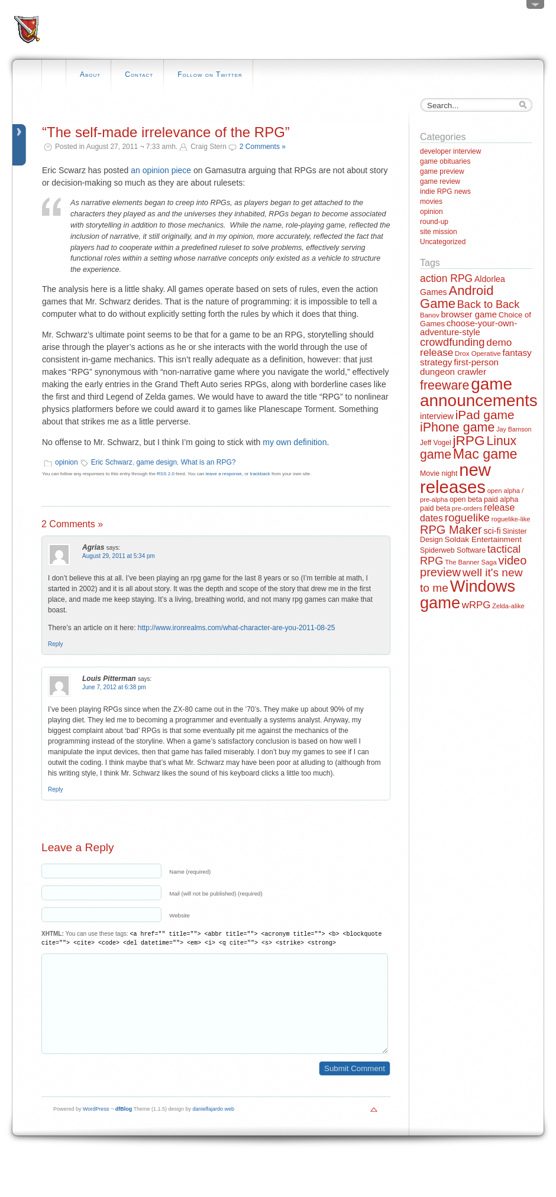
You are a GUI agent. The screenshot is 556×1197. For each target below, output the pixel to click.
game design (156, 462)
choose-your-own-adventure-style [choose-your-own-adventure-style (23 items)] (468, 327)
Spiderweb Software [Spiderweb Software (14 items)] (453, 550)
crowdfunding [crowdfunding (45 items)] (452, 342)
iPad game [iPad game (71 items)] (485, 414)
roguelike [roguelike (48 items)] (467, 517)
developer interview (450, 151)
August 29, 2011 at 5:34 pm (118, 556)
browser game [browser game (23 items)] (468, 314)
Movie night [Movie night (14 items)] (438, 473)
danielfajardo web (214, 1127)
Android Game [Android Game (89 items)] (456, 297)
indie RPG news (445, 191)
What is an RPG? (208, 462)
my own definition (295, 442)
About (90, 74)
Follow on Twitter (210, 74)
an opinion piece (161, 170)
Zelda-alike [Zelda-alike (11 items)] (508, 605)
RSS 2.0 (165, 473)
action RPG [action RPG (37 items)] (446, 278)
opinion (66, 462)
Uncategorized (443, 242)
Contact (139, 74)
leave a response (224, 473)
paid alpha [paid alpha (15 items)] (501, 499)
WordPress (96, 1127)
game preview (442, 171)
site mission (438, 232)
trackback (260, 473)
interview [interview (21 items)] (437, 416)
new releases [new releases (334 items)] (455, 478)
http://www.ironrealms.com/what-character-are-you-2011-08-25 (236, 628)
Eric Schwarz (111, 462)
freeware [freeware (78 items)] (444, 385)
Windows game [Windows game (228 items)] (467, 594)
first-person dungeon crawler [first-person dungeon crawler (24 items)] (459, 366)
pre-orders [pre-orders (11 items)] (467, 508)
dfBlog (123, 1127)
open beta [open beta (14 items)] (466, 499)
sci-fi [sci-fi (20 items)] (492, 531)
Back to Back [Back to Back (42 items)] (488, 304)
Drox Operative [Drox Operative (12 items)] (478, 353)
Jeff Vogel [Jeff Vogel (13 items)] (435, 443)
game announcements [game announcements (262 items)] (479, 392)
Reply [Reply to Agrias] (55, 644)
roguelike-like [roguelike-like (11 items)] (511, 519)
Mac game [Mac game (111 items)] (485, 454)
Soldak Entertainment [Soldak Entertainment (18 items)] (483, 539)
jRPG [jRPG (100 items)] (468, 440)
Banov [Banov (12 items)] (429, 315)
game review (440, 181)
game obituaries (445, 161)
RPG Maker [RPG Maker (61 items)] (451, 529)
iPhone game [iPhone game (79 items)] (457, 427)
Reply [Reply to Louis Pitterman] (55, 789)
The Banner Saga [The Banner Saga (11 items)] (470, 562)
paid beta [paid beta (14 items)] (435, 508)
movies (431, 201)
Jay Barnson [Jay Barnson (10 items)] (513, 429)
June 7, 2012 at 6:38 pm (114, 687)
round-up (434, 222)
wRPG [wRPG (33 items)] (476, 605)
